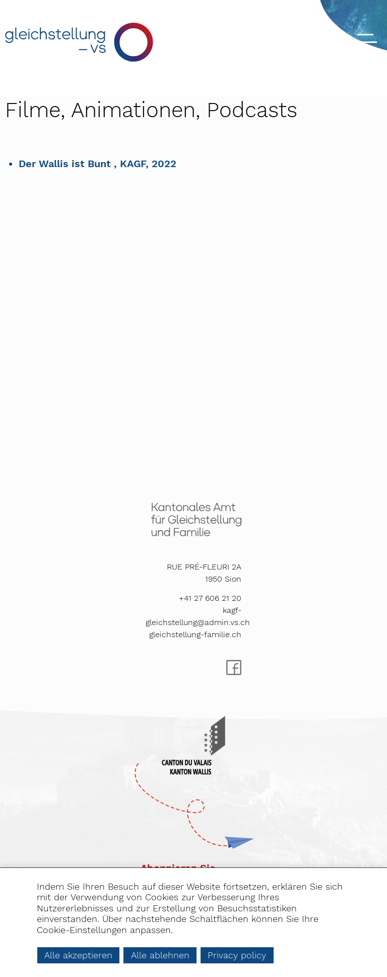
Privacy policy (237, 955)
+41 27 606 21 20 (210, 598)
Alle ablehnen (160, 955)
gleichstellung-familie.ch (195, 634)
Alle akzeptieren (78, 955)
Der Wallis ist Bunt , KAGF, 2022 (97, 164)
